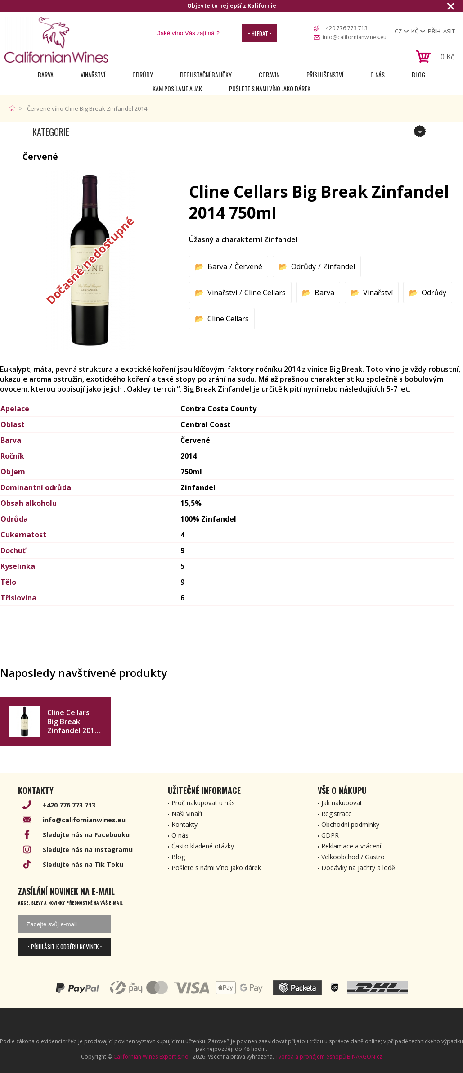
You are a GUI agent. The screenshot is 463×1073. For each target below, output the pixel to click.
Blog (418, 74)
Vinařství (93, 74)
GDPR (330, 835)
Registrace (336, 813)
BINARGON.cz (364, 1056)
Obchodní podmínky (350, 824)
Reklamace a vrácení (351, 846)
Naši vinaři (186, 813)
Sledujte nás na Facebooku (86, 834)
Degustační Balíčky (206, 74)
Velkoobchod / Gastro (353, 856)
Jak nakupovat (341, 802)
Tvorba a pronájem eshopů (310, 1056)
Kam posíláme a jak (177, 88)
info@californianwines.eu (355, 37)
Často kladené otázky (202, 846)
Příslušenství (324, 74)
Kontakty (184, 824)
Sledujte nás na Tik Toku (83, 864)
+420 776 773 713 (345, 28)
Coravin (269, 74)
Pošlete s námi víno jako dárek (269, 88)
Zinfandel (339, 266)
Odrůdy (142, 74)
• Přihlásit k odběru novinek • (64, 946)
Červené (248, 266)
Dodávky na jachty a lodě (358, 867)
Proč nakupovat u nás (203, 802)
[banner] (56, 40)
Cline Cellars (265, 293)
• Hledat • (260, 33)
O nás (377, 74)
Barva (46, 74)
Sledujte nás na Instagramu (88, 849)
